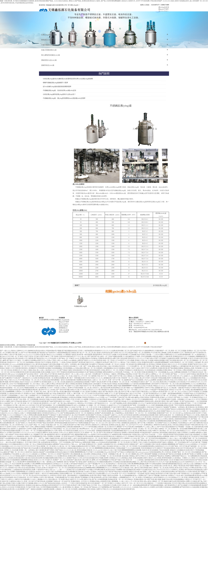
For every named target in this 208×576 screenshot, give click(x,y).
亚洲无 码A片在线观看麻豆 (11, 460)
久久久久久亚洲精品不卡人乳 (16, 415)
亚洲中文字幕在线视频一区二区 (78, 388)
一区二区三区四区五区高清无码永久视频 (94, 393)
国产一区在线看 (138, 473)
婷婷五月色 (87, 479)
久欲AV (53, 372)
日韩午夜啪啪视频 (157, 405)
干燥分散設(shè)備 (47, 45)
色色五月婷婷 (131, 417)
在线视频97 (50, 481)
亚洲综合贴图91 (140, 407)
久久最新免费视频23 (13, 419)
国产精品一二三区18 (177, 374)
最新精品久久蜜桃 (34, 397)
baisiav (13, 374)
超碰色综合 (70, 382)
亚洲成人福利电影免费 (146, 460)
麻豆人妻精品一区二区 (156, 467)
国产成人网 (126, 397)
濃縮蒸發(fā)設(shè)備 (49, 60)
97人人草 (180, 477)
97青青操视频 (199, 450)
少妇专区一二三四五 (68, 483)
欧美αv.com (148, 391)
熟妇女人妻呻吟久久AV (19, 350)
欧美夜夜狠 (149, 372)
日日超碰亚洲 (124, 405)
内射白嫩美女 (135, 397)
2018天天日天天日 (162, 469)
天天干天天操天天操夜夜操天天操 (46, 386)
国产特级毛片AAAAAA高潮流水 (187, 444)
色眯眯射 (31, 350)
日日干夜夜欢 (33, 477)
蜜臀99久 (46, 432)
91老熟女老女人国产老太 (140, 434)
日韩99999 (62, 356)
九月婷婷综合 (131, 409)
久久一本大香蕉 (132, 389)
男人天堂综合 (166, 452)
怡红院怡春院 (82, 438)
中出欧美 (149, 386)
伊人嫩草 (3, 360)
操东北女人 (132, 421)
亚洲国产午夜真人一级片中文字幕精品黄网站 (43, 473)
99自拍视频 (75, 391)
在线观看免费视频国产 (162, 362)
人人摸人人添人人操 (80, 374)
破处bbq (38, 485)
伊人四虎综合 (30, 471)
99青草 (90, 473)
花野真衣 (79, 473)
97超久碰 (168, 462)
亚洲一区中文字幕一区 (115, 380)
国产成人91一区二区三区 (85, 352)
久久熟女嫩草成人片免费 (131, 356)
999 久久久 (101, 464)
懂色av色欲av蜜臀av (114, 399)
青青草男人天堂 (68, 399)
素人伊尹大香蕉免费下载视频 (147, 454)
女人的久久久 (24, 454)
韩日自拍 (123, 464)
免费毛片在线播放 (30, 360)
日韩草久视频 (31, 428)
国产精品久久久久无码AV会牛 (158, 440)
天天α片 (161, 462)
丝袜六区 (176, 376)
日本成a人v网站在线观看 (184, 370)
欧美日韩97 (190, 450)
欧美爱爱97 (22, 489)
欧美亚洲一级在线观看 (84, 354)
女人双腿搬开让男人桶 (38, 434)
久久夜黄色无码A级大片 (15, 393)
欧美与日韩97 (196, 413)
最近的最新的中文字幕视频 (174, 427)
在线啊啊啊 (175, 487)
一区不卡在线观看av (65, 442)
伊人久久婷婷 (32, 378)
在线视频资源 (62, 440)
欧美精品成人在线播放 (154, 370)
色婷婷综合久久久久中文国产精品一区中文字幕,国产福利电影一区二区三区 (180, 446)
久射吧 (169, 352)
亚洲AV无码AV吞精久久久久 (90, 378)
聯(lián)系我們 (63, 332)
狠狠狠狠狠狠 (20, 471)
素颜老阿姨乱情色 (81, 434)
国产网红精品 (142, 440)
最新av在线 (95, 366)
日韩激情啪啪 (12, 395)
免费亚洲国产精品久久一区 (180, 456)
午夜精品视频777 (121, 448)
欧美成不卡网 (107, 362)
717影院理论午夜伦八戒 (44, 469)
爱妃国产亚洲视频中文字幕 (84, 477)
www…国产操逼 (79, 444)
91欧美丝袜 (34, 417)
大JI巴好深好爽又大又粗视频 (126, 354)
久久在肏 (72, 407)
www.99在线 (100, 442)
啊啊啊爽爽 (171, 444)
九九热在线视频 (83, 411)
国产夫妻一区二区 (91, 466)
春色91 (143, 382)
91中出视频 (130, 360)
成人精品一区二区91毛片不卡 (128, 425)
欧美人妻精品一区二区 (155, 481)
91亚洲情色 (71, 440)
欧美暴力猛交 (86, 380)
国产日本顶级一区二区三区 (138, 395)
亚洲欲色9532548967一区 (76, 466)
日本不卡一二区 (44, 409)
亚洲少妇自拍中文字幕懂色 (73, 436)
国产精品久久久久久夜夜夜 (53, 354)
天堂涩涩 (66, 366)
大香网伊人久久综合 (130, 438)
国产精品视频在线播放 (175, 368)
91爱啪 (100, 358)
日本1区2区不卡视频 (109, 354)
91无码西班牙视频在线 (112, 440)
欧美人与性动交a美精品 (176, 425)
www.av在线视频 (191, 378)
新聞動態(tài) (63, 328)
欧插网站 (53, 409)
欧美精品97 (23, 421)
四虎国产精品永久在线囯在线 (175, 409)
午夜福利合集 (126, 434)
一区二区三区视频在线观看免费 (40, 430)
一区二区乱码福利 (180, 442)
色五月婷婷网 (16, 464)
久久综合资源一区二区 (64, 409)
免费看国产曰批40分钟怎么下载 (63, 444)
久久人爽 (139, 462)
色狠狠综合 (90, 413)
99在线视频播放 (56, 368)
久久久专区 (25, 430)
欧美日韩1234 (12, 489)
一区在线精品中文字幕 (9, 405)
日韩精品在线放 (95, 454)
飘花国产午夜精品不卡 (50, 415)
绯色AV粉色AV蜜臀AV (22, 434)
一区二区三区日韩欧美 (125, 479)
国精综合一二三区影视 (154, 483)
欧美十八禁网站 (138, 475)
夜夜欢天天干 (27, 401)
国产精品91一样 (106, 438)
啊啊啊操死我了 (201, 356)
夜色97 (155, 409)
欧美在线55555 (153, 462)
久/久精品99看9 (171, 386)
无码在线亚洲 (76, 370)
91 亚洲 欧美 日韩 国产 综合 (13, 399)
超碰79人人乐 (115, 415)
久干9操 (146, 358)
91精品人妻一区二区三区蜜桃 (16, 440)
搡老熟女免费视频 (163, 436)
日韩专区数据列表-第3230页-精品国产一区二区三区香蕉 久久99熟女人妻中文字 (102, 483)
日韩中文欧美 (155, 444)
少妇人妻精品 (127, 376)
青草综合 (54, 442)
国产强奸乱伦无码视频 (173, 454)
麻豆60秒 (148, 417)
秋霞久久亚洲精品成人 (145, 477)
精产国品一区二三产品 (198, 419)
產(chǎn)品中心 (64, 324)
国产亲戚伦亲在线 (12, 389)
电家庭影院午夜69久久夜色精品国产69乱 (60, 434)
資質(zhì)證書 (63, 326)
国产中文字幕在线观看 (28, 352)
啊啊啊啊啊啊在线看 (13, 397)
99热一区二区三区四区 (129, 446)
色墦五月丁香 (161, 448)
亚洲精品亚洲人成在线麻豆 (92, 384)
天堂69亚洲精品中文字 (148, 448)
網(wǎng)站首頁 (64, 320)
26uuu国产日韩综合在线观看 (135, 419)
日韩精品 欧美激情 (75, 384)
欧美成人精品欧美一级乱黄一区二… (26, 438)
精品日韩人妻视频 (54, 411)
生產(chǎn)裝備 (64, 330)
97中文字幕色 (65, 485)
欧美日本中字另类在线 (183, 448)
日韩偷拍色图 (192, 417)
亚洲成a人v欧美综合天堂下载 (101, 471)
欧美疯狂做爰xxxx (55, 376)
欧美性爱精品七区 (117, 388)
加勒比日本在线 (134, 471)
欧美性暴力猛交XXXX (86, 362)
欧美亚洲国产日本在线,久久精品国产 (98, 415)
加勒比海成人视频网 (109, 421)
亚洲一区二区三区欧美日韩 (32, 403)
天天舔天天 (48, 460)
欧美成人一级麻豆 (110, 374)
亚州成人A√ (117, 446)
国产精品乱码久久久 (41, 358)
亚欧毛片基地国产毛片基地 (73, 462)
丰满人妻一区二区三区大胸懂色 (125, 454)
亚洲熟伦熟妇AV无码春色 (88, 358)
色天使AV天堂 (34, 405)
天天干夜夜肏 (28, 358)
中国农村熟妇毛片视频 (53, 350)
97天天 (188, 382)
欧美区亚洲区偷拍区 (161, 460)
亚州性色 (99, 360)
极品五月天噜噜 (68, 452)
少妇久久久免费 (29, 407)
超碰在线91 (22, 428)
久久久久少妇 (143, 389)
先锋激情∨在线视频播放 (104, 368)
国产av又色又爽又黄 (193, 442)
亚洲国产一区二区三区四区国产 (63, 460)
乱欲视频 (48, 368)
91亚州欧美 (31, 411)
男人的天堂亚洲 (126, 415)
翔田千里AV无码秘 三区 (118, 389)
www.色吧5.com (65, 360)
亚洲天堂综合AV (79, 417)
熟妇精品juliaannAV (178, 462)
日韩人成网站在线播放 (37, 427)
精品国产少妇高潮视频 (46, 452)
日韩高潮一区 (101, 427)
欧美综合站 (106, 352)
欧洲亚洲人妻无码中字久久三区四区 (43, 389)
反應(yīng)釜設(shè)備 (49, 35)
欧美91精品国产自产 (113, 395)
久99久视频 (20, 427)
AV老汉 (190, 358)
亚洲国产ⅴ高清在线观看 (103, 413)
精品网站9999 (98, 436)
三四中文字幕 (12, 354)
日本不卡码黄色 (46, 362)
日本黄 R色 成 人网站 (170, 466)
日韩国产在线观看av (55, 366)
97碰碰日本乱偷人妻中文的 (58, 438)
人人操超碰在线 (16, 469)
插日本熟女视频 (54, 364)
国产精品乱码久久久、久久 (104, 403)
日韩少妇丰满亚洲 (59, 448)
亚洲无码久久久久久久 (135, 358)
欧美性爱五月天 (198, 395)
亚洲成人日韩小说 (141, 360)
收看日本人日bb (7, 384)
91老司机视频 (92, 427)
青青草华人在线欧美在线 (69, 411)
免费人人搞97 (72, 438)
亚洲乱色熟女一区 (169, 370)
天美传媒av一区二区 (129, 372)
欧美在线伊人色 (165, 403)
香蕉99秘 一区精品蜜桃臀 (56, 477)
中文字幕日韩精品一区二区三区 (28, 380)
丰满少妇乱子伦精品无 (154, 407)
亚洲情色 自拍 (113, 425)
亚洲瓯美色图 (176, 378)
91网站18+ (155, 430)
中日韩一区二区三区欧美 (98, 411)
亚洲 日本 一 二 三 (132, 460)
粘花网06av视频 (100, 386)
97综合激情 (15, 454)
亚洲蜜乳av (174, 366)
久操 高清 (27, 458)
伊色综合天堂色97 (56, 475)
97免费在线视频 (82, 423)
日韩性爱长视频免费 (73, 427)
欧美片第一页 (30, 391)
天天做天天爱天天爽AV (41, 356)
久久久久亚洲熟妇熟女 (198, 384)
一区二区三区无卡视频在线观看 (23, 388)
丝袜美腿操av (30, 362)
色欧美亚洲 (200, 374)
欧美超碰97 (45, 364)
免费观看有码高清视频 (179, 417)
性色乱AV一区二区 (93, 438)
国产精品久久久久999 (88, 360)
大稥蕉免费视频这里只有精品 (66, 352)
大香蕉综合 (49, 456)
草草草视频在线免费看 (50, 487)
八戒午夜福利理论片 (170, 485)
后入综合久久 (105, 450)
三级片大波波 (135, 368)
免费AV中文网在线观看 (153, 464)
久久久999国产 (41, 440)
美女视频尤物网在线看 (50, 458)
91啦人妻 (134, 440)
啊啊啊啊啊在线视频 (101, 448)
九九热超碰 (19, 374)
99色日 (145, 462)
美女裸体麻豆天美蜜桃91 (36, 419)
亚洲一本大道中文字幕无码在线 (34, 481)
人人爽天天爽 (75, 393)
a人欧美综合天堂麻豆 (105, 466)
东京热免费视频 (5, 448)
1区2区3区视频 (174, 460)
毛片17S (103, 376)
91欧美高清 (181, 466)
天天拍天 (38, 467)
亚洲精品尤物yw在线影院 (98, 481)
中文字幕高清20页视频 (70, 430)
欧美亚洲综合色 (109, 436)
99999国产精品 (41, 423)
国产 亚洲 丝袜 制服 (63, 389)
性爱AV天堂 (116, 378)
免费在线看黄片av (109, 372)
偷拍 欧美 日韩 (79, 460)
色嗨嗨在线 (80, 446)
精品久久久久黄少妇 (130, 430)
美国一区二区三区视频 (178, 350)
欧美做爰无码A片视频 (96, 458)
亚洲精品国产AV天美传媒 (93, 421)
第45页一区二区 (5, 386)
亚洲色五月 (16, 370)
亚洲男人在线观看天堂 (105, 444)
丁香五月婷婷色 (179, 405)
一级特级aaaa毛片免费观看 (54, 462)
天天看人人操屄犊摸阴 (85, 350)
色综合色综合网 (36, 458)
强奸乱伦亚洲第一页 (114, 475)
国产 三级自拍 (23, 378)
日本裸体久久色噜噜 (188, 432)
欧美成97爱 (163, 391)
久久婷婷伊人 (173, 469)
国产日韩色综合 (115, 432)
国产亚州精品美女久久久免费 (156, 393)
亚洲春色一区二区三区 (119, 382)
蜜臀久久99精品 (191, 481)
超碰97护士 (93, 419)
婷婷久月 (8, 364)
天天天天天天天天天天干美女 (30, 446)
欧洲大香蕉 (161, 401)
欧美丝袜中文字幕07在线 (75, 425)
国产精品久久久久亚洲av (192, 415)
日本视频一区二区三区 (107, 456)
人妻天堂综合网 (104, 388)
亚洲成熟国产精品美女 (156, 456)
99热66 (123, 417)
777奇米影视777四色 (115, 397)
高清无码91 (40, 456)
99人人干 (80, 376)
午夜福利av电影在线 (152, 419)
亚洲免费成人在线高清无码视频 (70, 397)
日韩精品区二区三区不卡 (21, 366)
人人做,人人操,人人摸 (174, 438)
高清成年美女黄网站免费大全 (138, 364)
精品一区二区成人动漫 (69, 376)
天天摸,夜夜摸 (102, 401)
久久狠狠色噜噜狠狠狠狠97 (95, 440)
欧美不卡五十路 (89, 386)
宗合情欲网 (152, 442)
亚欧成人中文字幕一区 (176, 389)
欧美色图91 (124, 395)
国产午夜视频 (92, 464)
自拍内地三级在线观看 (160, 432)
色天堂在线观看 (7, 477)
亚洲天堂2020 (34, 366)
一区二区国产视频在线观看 (113, 356)
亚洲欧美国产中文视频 (84, 469)
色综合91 (24, 397)
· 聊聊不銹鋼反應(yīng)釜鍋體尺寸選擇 (55, 82)
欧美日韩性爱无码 (128, 489)
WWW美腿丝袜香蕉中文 (16, 444)
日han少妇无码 (109, 452)
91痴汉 (100, 391)
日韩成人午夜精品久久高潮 (128, 370)
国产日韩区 (114, 352)
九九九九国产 (28, 425)
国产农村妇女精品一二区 (190, 401)
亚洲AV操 (164, 475)
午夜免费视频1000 (92, 417)
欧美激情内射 (45, 442)
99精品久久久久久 (159, 386)
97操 (167, 401)
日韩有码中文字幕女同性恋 (98, 399)
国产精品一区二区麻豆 (66, 358)
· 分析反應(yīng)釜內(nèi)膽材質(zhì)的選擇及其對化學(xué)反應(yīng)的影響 (67, 79)
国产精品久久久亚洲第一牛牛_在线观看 (185, 421)
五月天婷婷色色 (199, 393)
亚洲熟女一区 (45, 454)
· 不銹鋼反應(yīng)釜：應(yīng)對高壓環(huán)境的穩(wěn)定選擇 (63, 98)
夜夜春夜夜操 (189, 405)
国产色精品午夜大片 (137, 350)
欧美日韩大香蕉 (95, 475)
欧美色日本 (44, 366)
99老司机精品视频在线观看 (11, 430)
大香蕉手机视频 (25, 466)
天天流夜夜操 (150, 421)
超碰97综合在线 (167, 479)
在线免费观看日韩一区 (9, 423)
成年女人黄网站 (150, 374)
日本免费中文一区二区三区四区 (140, 366)
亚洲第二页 (22, 450)
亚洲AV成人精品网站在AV (80, 428)
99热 (98, 376)
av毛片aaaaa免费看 (150, 380)
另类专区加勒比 (14, 382)
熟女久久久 (52, 370)
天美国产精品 (85, 485)
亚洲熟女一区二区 (193, 350)
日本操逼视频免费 (195, 485)
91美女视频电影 (196, 452)
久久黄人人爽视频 (36, 479)
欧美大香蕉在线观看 (130, 403)
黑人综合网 (97, 473)
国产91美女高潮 (104, 432)
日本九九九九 (63, 432)
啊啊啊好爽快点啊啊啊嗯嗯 (95, 467)
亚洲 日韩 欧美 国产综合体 (61, 421)
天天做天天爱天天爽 (137, 391)
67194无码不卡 (121, 360)
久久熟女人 (63, 388)
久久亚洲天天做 (37, 354)
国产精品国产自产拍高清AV (46, 352)
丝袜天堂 (67, 481)
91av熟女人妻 (101, 419)
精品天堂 (5, 481)
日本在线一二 (153, 434)
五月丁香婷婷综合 (186, 352)
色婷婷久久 (14, 428)
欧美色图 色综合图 (121, 456)
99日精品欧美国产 (146, 432)
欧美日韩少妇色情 (17, 358)
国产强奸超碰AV (188, 440)
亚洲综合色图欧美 (60, 378)
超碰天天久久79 (114, 405)
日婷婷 (127, 368)
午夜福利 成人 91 (186, 473)
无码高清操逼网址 (155, 452)
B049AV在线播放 (119, 368)
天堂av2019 (173, 380)
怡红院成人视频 (153, 395)
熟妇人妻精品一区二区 (162, 428)
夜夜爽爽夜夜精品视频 (163, 421)
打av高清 (157, 411)
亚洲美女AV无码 (29, 393)
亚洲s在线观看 (138, 458)
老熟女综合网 (168, 405)
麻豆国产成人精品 (97, 356)
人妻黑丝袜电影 (165, 366)
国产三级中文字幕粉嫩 (152, 475)
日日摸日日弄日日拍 (200, 358)
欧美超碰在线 (197, 469)
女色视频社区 (181, 450)
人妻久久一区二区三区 (99, 380)
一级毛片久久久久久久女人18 (84, 395)
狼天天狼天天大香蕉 (199, 366)
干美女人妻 (26, 417)
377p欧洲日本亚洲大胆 (151, 403)
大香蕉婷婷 (106, 485)
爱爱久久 (116, 466)
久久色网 (112, 350)
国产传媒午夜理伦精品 (54, 401)
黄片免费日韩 (198, 423)
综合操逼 (110, 446)
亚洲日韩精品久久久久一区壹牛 (186, 430)
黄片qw (180, 413)
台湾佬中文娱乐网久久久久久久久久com (20, 432)
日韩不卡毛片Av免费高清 (148, 368)
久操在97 (110, 401)
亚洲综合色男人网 (150, 401)
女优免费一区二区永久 (111, 364)
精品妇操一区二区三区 (59, 419)
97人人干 (112, 393)
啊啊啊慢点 (18, 417)
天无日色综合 (30, 386)
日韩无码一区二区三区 (137, 466)
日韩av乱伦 (21, 467)
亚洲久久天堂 (31, 440)
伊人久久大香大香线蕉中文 (100, 389)
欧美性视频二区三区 (122, 350)
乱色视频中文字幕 (199, 473)
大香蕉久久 (7, 450)
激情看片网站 (63, 407)
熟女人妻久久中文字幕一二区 (135, 393)
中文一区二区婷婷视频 (148, 413)
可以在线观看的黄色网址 (146, 446)
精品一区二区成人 (109, 360)
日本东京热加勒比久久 (103, 434)
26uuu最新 (3, 452)
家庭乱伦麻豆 (168, 481)
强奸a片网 (176, 473)
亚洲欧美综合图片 (148, 362)
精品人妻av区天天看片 (142, 378)
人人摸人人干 (6, 464)
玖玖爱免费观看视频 (46, 448)
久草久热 (136, 481)
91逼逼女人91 (11, 436)
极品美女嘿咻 (124, 466)
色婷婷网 (135, 415)
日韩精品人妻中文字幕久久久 (138, 456)
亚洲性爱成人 (148, 425)
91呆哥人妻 (43, 477)
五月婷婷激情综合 (41, 411)
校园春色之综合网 (86, 409)
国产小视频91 (126, 399)
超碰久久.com (188, 376)
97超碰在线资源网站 (46, 417)
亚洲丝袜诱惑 (80, 440)
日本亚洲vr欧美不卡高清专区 (161, 417)
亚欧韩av (171, 419)
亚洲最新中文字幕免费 (36, 368)
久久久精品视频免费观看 (135, 401)
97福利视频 (183, 358)
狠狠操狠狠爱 (31, 462)
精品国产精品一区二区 (136, 352)
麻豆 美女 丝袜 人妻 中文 (44, 391)
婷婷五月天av (41, 360)
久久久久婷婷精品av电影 (124, 458)
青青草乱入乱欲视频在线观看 (195, 409)
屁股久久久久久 (39, 483)
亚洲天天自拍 (11, 427)
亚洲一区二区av (30, 444)
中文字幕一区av (96, 485)
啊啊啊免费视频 (139, 464)
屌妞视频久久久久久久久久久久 (88, 456)
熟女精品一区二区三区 (167, 430)
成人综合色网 (85, 454)
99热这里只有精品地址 (31, 409)
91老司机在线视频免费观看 (141, 384)
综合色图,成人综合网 (105, 417)
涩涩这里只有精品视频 (158, 378)
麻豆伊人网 (6, 374)
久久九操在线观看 (134, 448)
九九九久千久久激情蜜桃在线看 (142, 399)
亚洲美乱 (201, 407)
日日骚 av (67, 464)
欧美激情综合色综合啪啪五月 (76, 372)
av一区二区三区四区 (163, 374)
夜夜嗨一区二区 (46, 446)
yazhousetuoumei (143, 452)
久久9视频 (89, 405)
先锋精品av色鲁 (189, 368)
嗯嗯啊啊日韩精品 (27, 460)
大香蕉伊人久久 (20, 391)
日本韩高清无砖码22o (48, 413)
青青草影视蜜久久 (168, 458)
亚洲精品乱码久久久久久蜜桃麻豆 (184, 356)
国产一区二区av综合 (152, 382)
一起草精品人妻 (74, 364)
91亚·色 (12, 372)
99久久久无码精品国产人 (43, 395)
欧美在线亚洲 (18, 458)
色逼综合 (35, 452)
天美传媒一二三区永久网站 (154, 354)
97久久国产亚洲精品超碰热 (65, 413)
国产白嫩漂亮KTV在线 (9, 378)
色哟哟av (125, 432)
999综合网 (118, 372)
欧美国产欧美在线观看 (176, 434)
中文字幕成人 (89, 403)
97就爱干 (93, 382)
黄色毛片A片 (195, 382)
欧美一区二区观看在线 (175, 415)
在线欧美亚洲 (162, 368)
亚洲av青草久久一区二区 (109, 370)
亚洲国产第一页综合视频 (179, 428)
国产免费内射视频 (24, 389)
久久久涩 (23, 411)
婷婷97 (169, 378)
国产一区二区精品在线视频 (118, 409)
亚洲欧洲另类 (19, 372)
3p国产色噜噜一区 (175, 401)
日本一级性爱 (163, 434)
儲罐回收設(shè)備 (47, 65)
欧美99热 (198, 467)
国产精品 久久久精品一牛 (15, 360)
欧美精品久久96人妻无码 (32, 364)
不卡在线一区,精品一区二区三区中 (142, 428)
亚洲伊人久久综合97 (167, 397)
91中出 (77, 358)
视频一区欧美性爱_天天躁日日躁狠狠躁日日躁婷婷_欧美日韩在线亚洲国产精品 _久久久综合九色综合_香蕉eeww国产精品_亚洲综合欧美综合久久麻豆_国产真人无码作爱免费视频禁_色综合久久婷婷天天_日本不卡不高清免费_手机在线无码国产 (81, 347)
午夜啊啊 (119, 469)
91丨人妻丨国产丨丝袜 (83, 366)
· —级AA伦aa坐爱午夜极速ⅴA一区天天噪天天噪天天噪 (22, 442)
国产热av (56, 391)
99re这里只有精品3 (56, 399)
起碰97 (85, 462)
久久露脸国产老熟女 (69, 354)
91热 (183, 378)
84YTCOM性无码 (58, 395)
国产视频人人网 (145, 471)
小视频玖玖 (99, 362)
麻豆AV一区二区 (131, 477)
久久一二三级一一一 (59, 469)
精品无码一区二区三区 (184, 360)
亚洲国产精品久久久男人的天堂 (77, 458)
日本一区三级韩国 (90, 376)
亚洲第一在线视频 (177, 399)
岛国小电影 (79, 386)
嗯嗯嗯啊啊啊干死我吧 (129, 386)
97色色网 (130, 473)
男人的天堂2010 (34, 475)
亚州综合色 (59, 452)
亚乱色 (99, 382)
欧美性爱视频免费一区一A (187, 354)
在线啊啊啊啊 (9, 391)
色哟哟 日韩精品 (109, 458)
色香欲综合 (188, 413)
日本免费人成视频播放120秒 (80, 489)
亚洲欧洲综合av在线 (144, 430)
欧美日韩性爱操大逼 (175, 440)
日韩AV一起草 (38, 374)
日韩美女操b (158, 466)
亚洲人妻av (143, 481)
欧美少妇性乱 (53, 432)
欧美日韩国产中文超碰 (139, 469)
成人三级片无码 (115, 450)
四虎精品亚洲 (112, 479)
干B (8, 471)
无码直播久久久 (200, 368)
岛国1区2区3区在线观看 (150, 450)
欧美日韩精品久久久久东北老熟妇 (165, 477)
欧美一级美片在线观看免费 (50, 397)
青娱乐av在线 (18, 413)
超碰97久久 (71, 386)
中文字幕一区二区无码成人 (168, 395)
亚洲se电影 (79, 368)
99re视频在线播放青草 (104, 462)
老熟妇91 (173, 450)
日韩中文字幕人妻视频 (152, 388)
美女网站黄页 (53, 407)
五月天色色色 (180, 382)
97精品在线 (10, 407)
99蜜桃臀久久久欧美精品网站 (56, 427)
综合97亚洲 (140, 354)
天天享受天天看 (85, 389)
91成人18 (39, 487)
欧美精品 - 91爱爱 (181, 458)
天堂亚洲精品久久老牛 (185, 423)
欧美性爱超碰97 (182, 386)
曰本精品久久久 (58, 464)
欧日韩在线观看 (88, 436)
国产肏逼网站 (118, 403)
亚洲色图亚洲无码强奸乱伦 (76, 467)
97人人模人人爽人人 (149, 427)
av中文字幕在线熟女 (77, 421)
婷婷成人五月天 (167, 376)
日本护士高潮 (121, 485)
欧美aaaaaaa (131, 407)
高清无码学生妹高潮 (39, 401)
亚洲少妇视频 (45, 372)
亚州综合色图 (15, 448)
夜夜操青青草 (97, 354)
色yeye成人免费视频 (173, 372)
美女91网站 (4, 354)
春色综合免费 (72, 419)
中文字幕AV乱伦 (196, 380)
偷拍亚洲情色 (170, 448)
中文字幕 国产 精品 (42, 407)
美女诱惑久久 (44, 475)
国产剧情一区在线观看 (137, 405)
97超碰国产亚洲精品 (169, 407)
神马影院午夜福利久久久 (79, 464)
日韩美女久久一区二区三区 (16, 362)
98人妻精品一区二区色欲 (80, 487)
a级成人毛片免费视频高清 (33, 436)
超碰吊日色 (6, 428)
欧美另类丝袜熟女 (179, 481)
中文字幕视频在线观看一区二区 (24, 384)
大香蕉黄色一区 (151, 423)
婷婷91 (145, 458)
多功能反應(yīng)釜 (160, 285)
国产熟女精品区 (108, 391)
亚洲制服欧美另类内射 (75, 471)
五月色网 (113, 485)
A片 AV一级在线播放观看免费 (137, 485)
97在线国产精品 (188, 393)
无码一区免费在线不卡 (95, 374)
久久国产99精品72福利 (64, 370)
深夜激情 (184, 372)
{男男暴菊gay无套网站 (124, 374)
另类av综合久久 (144, 487)
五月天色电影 (182, 364)
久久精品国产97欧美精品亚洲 (158, 389)
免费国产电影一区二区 (189, 438)
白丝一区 (72, 473)
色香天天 (88, 460)
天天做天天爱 (30, 487)
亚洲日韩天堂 (198, 425)
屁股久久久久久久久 (25, 354)
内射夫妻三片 (15, 352)
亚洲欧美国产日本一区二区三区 (167, 413)
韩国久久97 (140, 417)
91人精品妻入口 (34, 454)
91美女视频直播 (74, 454)
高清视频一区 (58, 436)
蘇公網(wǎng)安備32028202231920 (156, 343)
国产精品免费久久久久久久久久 (121, 487)
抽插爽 (126, 380)
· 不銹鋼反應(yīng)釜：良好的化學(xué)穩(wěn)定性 (59, 90)
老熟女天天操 (74, 389)
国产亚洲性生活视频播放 (36, 421)
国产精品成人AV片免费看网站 (99, 487)
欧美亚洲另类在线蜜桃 (197, 483)
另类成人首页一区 (184, 380)
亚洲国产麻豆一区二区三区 (181, 452)
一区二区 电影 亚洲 (31, 376)
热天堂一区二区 (80, 413)
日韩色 (159, 458)
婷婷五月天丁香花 (176, 436)
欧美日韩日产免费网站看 (136, 411)
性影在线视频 (127, 469)
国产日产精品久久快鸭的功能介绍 (125, 452)
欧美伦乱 (164, 425)
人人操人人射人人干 (125, 481)
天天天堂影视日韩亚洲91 (19, 368)
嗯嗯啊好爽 (192, 428)
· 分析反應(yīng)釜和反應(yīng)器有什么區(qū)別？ (59, 94)
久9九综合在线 (45, 380)
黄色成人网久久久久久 (169, 364)
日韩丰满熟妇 (112, 477)
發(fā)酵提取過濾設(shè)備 (50, 55)
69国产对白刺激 (170, 360)
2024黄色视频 (98, 452)
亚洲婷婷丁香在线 (43, 428)
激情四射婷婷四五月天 (182, 419)
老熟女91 (155, 391)
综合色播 (15, 450)
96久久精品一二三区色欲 (71, 401)
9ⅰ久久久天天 (123, 352)
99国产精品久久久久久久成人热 (65, 450)
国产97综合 (161, 427)
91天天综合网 (69, 395)
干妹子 (27, 427)
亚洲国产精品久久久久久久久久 (171, 411)
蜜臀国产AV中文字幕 (124, 427)
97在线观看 (172, 382)
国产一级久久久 (5, 350)
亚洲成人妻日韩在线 (186, 469)
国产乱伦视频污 (100, 395)
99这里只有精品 (150, 473)
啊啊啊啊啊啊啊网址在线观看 (131, 450)
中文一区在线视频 (160, 372)
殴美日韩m (163, 382)
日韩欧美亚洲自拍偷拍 (44, 444)
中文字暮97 (89, 452)
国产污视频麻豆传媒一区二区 (63, 417)
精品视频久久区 (7, 446)
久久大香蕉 (191, 458)
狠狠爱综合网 (116, 434)
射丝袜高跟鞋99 (46, 464)
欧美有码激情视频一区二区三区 (115, 442)
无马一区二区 (133, 483)
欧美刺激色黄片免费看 (73, 380)
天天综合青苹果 (83, 419)
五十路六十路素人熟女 (28, 370)
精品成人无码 (181, 464)
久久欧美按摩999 (20, 462)
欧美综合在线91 (39, 350)
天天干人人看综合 (119, 362)
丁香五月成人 (155, 471)
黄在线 (37, 362)
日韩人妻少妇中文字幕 (121, 391)
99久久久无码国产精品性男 (59, 454)
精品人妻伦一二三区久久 (88, 401)
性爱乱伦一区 (55, 479)
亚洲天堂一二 (56, 362)
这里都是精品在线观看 (81, 382)
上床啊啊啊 (122, 477)
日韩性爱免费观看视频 (169, 464)
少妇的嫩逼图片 (52, 440)
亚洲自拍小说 (192, 407)
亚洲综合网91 (72, 456)
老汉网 (184, 454)
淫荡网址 (168, 456)
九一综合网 (4, 421)
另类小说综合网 (121, 358)
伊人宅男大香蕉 (56, 430)
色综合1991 (152, 469)
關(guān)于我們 (64, 322)
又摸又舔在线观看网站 (182, 384)
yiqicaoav (81, 430)
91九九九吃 (143, 483)
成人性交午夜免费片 (78, 415)
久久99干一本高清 (53, 388)
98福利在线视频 (159, 360)
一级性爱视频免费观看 (174, 393)
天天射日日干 (111, 427)
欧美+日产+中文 (120, 473)
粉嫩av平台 (149, 466)
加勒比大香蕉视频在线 (195, 386)
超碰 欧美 (169, 356)
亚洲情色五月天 (91, 444)
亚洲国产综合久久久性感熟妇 (167, 423)
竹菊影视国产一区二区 (162, 350)
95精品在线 (167, 483)
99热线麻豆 (196, 434)
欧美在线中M (72, 423)
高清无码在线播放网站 (158, 438)
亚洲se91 (45, 467)
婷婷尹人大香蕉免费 (185, 395)
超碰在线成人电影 (174, 432)
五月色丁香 (62, 386)
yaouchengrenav (126, 440)
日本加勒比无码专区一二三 (120, 366)
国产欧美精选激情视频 (155, 485)
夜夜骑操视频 (111, 411)
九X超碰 (150, 360)
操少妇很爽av (26, 464)
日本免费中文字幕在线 (96, 364)
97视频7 (104, 475)
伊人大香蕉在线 (102, 425)
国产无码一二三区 (190, 403)
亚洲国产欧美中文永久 (195, 364)
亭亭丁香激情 (61, 372)
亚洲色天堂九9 (72, 469)
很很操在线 (200, 354)
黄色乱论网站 (43, 376)
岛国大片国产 (153, 358)
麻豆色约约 (149, 411)
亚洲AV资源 (141, 372)
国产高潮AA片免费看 (194, 454)
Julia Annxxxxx (198, 370)
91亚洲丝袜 (167, 487)
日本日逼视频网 (146, 356)
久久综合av (184, 391)
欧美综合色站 (110, 469)
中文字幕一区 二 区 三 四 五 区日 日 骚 (88, 407)
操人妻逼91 (98, 352)
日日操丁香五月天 (138, 374)
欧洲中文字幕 (106, 382)
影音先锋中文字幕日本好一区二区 (163, 384)
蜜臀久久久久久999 (107, 473)
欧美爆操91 (176, 352)
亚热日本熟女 (144, 397)
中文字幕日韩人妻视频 (158, 352)
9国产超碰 (155, 366)
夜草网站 (68, 487)
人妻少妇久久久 (23, 405)
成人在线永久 (94, 388)
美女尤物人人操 (105, 366)
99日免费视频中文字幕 (106, 460)
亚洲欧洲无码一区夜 (63, 393)
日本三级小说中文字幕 (112, 423)
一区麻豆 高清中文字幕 (114, 376)
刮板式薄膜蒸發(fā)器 (49, 50)
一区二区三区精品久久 (100, 405)
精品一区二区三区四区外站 (14, 425)
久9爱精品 (169, 442)
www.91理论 (164, 419)
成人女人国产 (86, 356)
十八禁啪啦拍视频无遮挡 (32, 413)
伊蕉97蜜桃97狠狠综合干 (194, 466)
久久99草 (80, 479)
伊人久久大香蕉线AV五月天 (114, 467)
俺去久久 (20, 481)
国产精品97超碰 (5, 358)
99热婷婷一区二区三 (128, 378)
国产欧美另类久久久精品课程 (189, 487)
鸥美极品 (45, 485)
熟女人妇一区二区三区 (86, 448)
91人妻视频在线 (106, 378)
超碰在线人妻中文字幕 (137, 423)
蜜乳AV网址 (51, 384)
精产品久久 (164, 388)
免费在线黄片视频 (89, 442)
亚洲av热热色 (192, 471)
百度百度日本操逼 (120, 401)
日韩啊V (13, 471)
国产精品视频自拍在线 (69, 350)
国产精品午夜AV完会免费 (29, 448)
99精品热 (155, 356)
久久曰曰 (161, 409)
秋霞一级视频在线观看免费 (101, 430)
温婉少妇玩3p (19, 407)
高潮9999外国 (154, 397)
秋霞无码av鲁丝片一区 (65, 374)
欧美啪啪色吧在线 (61, 471)
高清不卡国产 (50, 471)
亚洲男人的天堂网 (156, 487)
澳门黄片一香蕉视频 (73, 378)
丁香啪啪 (204, 442)
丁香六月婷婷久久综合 (133, 362)
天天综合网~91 (53, 358)
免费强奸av (199, 432)
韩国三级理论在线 (161, 415)
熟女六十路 (40, 462)
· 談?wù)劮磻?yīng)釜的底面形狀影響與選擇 (56, 86)
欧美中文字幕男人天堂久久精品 (136, 442)
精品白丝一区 (58, 481)
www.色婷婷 (91, 434)
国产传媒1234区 (120, 460)
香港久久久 (62, 458)
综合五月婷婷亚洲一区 (21, 477)
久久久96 (17, 446)
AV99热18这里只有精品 (109, 384)
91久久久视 (47, 479)
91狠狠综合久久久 (121, 436)
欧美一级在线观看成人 (70, 475)
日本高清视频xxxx (69, 368)
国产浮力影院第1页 (199, 352)
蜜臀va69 (95, 460)
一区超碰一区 (188, 427)
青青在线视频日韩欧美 (84, 450)
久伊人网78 (64, 364)
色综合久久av (40, 471)
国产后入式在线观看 (136, 380)
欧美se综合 (178, 467)
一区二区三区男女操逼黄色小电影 (55, 466)
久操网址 (48, 421)
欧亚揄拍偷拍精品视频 (128, 462)
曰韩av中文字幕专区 (50, 374)
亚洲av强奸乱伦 (155, 376)
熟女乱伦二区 (142, 370)
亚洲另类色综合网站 (168, 471)
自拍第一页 (124, 364)
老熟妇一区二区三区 (91, 432)
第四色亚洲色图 (133, 432)
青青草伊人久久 (47, 403)
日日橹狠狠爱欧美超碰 (63, 405)
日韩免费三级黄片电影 (113, 386)
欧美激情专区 (20, 485)
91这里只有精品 (190, 374)
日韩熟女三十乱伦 (174, 475)
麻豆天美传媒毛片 (65, 415)
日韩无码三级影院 (90, 425)
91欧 (58, 360)
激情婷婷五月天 (117, 438)
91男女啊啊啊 (36, 464)
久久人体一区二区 (173, 391)
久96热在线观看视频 (18, 386)
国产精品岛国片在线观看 (119, 471)
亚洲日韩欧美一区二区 (132, 413)
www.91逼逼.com (101, 397)
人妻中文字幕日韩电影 (141, 467)
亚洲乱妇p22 (92, 462)
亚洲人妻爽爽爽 (112, 481)
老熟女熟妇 (4, 444)
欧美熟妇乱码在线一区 (45, 378)
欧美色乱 (112, 448)
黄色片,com (152, 458)
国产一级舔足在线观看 (33, 489)
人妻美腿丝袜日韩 (185, 366)
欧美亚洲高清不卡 (55, 485)
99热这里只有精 (44, 399)
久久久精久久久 (189, 399)
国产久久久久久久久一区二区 (18, 475)
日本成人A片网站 (189, 467)
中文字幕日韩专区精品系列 (91, 370)
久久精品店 (38, 432)
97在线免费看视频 (117, 430)
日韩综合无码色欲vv (88, 397)
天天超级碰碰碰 (127, 475)
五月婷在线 (161, 454)
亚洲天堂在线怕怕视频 (32, 372)
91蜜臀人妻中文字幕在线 (13, 401)
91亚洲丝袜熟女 (122, 421)
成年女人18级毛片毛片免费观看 (18, 479)
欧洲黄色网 (106, 407)
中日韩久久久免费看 (81, 399)
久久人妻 (61, 487)
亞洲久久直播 (15, 483)
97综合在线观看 (163, 450)
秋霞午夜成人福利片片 (68, 479)
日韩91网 (130, 464)
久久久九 (141, 403)
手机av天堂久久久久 (10, 380)
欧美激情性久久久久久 (100, 350)
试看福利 (164, 444)
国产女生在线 (28, 374)
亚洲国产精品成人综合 (144, 409)
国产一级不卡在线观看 (143, 444)
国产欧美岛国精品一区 (47, 405)
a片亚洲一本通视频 (108, 454)
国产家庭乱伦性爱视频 (94, 372)
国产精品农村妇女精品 (52, 483)
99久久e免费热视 (40, 388)
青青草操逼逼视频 (61, 423)
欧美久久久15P (39, 460)
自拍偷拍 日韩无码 (163, 380)
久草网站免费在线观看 (34, 415)
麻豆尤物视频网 (137, 427)
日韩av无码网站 (48, 436)
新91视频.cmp (128, 388)
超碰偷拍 (76, 409)
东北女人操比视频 (17, 409)
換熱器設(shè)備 (47, 40)
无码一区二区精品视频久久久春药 (193, 411)
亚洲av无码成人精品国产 (70, 362)
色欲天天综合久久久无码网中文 (30, 382)
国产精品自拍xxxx (182, 471)
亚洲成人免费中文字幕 (98, 489)
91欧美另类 (31, 423)
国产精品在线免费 (124, 428)
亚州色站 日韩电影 (155, 364)
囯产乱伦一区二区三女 (96, 423)
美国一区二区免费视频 (30, 399)
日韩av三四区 (51, 360)
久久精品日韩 (141, 421)
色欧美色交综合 (13, 421)
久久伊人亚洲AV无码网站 (88, 391)
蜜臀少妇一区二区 (89, 368)
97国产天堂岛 (28, 356)
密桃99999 (157, 425)
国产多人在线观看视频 (148, 436)
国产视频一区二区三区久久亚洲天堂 (19, 452)
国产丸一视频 (43, 438)
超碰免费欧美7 (149, 350)
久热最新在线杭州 (72, 448)
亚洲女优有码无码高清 (186, 460)
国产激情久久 (22, 423)
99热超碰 (24, 419)
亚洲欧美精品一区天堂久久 (80, 481)
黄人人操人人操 (42, 370)
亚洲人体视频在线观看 (191, 477)
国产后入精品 (69, 477)
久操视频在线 (124, 423)
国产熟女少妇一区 (38, 466)
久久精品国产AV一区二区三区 (12, 403)
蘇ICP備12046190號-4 (136, 343)
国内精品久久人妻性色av (75, 403)
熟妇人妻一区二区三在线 (58, 425)
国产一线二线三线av (60, 403)
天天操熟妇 (116, 462)
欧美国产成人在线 (50, 393)
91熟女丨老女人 (40, 384)
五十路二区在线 (60, 382)
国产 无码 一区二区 (144, 438)
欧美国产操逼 (161, 442)
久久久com (96, 450)
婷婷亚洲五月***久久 (73, 356)
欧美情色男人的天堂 (100, 477)
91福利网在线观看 (48, 489)
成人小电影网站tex (118, 413)
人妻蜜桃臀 (39, 393)
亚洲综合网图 (64, 473)
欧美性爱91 (50, 423)
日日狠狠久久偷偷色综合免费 (169, 358)
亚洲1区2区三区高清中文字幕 (193, 436)
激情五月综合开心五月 (76, 432)
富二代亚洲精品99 (134, 382)
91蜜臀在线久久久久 (171, 354)
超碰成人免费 (76, 360)
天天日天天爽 (176, 483)
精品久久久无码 (122, 411)
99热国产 (11, 434)
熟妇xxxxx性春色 (8, 458)
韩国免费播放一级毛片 (58, 380)
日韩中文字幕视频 (27, 483)
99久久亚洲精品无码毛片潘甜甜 (124, 444)
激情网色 (147, 352)
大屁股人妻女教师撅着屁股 (194, 389)
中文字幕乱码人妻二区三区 (116, 419)
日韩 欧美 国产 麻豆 (62, 384)
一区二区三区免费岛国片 (162, 399)
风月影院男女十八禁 (113, 464)
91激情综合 (13, 481)
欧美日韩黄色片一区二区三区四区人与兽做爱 (185, 362)
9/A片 (141, 425)
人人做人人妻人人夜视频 (26, 395)
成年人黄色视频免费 (187, 475)
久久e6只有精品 (15, 456)
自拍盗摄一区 (9, 462)
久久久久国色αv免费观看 (19, 473)
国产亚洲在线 (120, 393)
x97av (181, 376)
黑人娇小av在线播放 (78, 405)
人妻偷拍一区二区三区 (62, 489)
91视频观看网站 (138, 388)
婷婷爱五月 (117, 417)
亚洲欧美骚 (84, 364)
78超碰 (73, 446)
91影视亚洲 (42, 450)
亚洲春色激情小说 (140, 479)
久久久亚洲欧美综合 (60, 456)
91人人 (148, 405)
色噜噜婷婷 (20, 436)
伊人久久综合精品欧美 (114, 489)
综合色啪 (72, 366)
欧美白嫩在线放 (65, 391)
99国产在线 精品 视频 (154, 479)
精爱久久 (162, 356)
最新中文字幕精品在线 (28, 456)
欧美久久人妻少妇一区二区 (61, 446)
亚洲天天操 (188, 434)
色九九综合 (141, 386)
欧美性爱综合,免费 (109, 358)
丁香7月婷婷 (54, 356)
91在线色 (135, 487)
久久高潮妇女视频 (177, 403)
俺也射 (126, 467)
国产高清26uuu (77, 442)
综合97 (85, 473)
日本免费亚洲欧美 (99, 469)
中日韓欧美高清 (20, 487)
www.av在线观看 (17, 364)
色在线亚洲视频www (125, 384)
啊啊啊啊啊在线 (80, 452)
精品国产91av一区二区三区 (58, 467)
